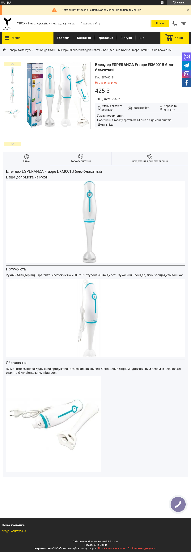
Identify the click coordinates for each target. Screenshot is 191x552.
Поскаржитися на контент (112, 548)
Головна (63, 38)
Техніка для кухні (45, 50)
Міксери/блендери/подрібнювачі (79, 50)
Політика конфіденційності (142, 548)
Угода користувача (14, 531)
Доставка (106, 38)
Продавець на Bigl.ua (95, 545)
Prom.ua (113, 541)
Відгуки (126, 38)
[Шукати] (160, 23)
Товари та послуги (19, 50)
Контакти (84, 38)
